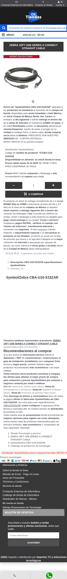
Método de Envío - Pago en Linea (21, 474)
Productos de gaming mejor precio (38, 392)
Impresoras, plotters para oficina (27, 386)
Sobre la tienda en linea (15, 470)
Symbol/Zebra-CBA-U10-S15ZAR (20, 347)
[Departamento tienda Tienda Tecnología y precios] (25, 433)
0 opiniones (27, 253)
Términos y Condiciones (16, 481)
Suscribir (33, 542)
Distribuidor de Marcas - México (20, 499)
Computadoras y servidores (17, 389)
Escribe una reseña (44, 253)
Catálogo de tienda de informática (21, 495)
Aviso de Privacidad (13, 477)
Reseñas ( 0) (16, 268)
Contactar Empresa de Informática (21, 491)
